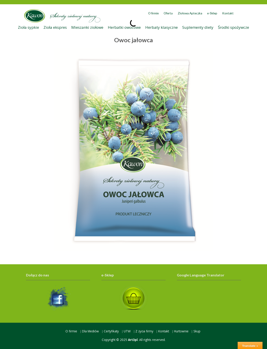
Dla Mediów (90, 331)
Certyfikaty (111, 331)
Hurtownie (181, 331)
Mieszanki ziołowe (87, 27)
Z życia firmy (144, 331)
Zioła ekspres (55, 27)
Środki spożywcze (233, 27)
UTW (127, 331)
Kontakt (228, 13)
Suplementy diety (197, 27)
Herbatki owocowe (124, 27)
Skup (196, 331)
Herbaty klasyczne (161, 27)
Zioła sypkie (28, 27)
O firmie (153, 13)
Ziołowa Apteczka (190, 13)
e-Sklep (212, 13)
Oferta (168, 13)
